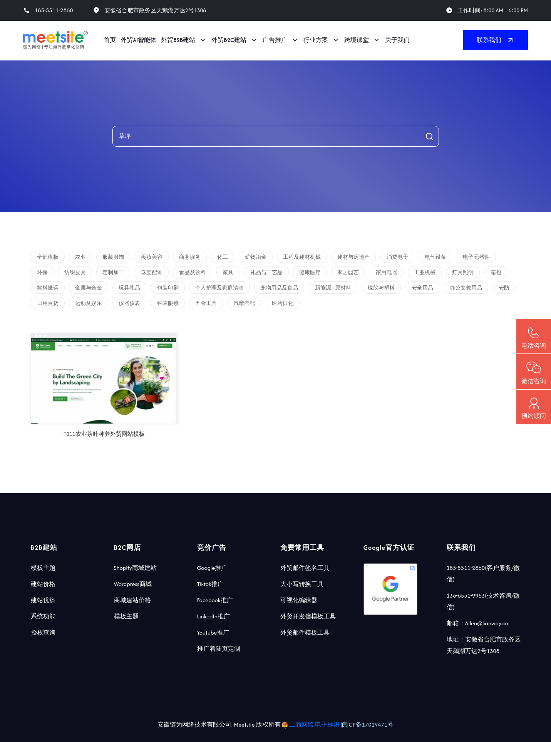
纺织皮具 (75, 272)
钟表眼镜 (168, 303)
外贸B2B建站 (178, 40)
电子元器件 (476, 257)
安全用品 (422, 287)
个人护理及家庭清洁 (219, 287)
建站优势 (43, 600)
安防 (504, 287)
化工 (222, 257)
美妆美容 (151, 257)
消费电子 (397, 257)
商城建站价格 (132, 600)
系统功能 (43, 616)
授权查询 (43, 632)
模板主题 (43, 568)
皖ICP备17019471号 (367, 724)
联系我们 (495, 40)
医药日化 (282, 303)
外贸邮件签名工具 (305, 568)
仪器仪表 (129, 303)
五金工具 (206, 303)
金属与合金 (88, 287)
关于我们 (397, 40)
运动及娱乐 (88, 303)
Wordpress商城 (133, 584)
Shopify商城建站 (135, 568)
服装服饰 (113, 257)
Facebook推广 (215, 600)
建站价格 (43, 584)
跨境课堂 (356, 40)
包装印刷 (168, 287)
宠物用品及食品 (279, 287)
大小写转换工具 (301, 584)
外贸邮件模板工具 (305, 632)
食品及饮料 (192, 272)
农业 (80, 257)
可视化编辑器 (298, 600)
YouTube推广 (213, 632)
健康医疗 (310, 272)
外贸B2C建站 (228, 40)
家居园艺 (348, 272)
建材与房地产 (353, 257)
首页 (110, 40)
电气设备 (435, 257)
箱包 (496, 272)
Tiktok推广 (210, 584)
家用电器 (386, 272)
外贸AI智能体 (138, 40)
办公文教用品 (466, 287)
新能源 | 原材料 (333, 287)
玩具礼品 (129, 287)
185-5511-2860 (54, 10)
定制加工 (113, 272)
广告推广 (275, 40)
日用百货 (48, 303)
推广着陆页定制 (218, 649)
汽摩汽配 (244, 303)
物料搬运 (48, 287)
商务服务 (190, 257)
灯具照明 (463, 272)
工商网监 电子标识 (311, 724)
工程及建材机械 (302, 257)
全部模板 (48, 257)
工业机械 (424, 272)
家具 (228, 272)
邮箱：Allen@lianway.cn (477, 623)
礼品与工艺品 (266, 272)
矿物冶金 (255, 257)
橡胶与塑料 (381, 287)
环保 (42, 272)
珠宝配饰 (151, 272)
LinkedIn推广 (213, 616)
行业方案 (315, 40)
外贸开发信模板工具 (308, 616)
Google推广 (212, 568)
